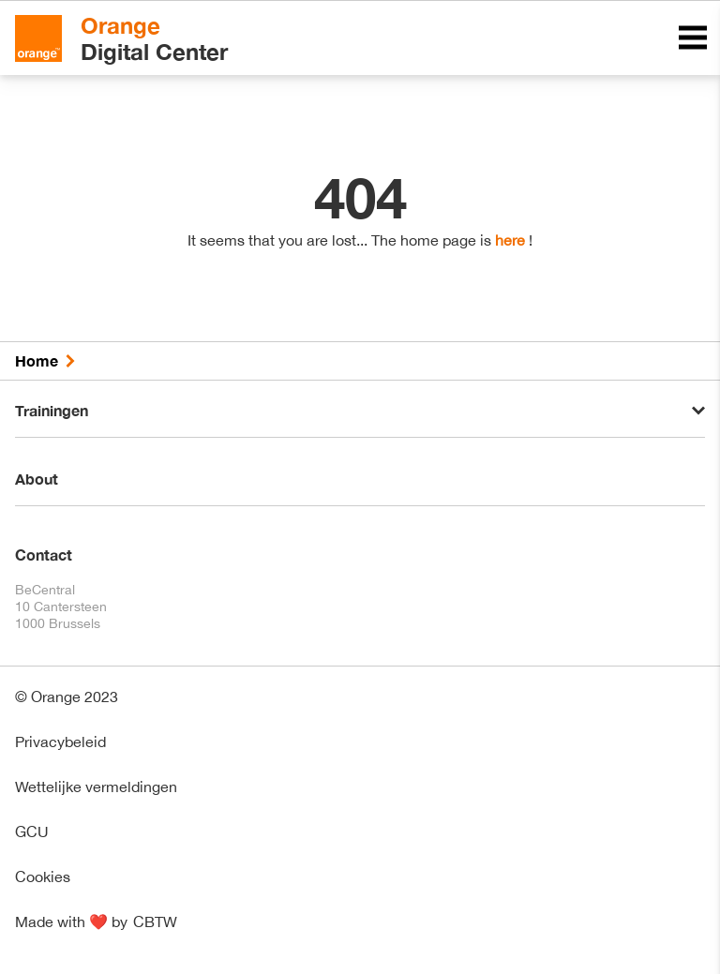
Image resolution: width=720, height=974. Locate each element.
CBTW (155, 921)
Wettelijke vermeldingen (96, 786)
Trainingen (51, 410)
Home (36, 360)
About (36, 478)
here (510, 240)
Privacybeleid (60, 741)
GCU (32, 831)
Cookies (42, 876)
